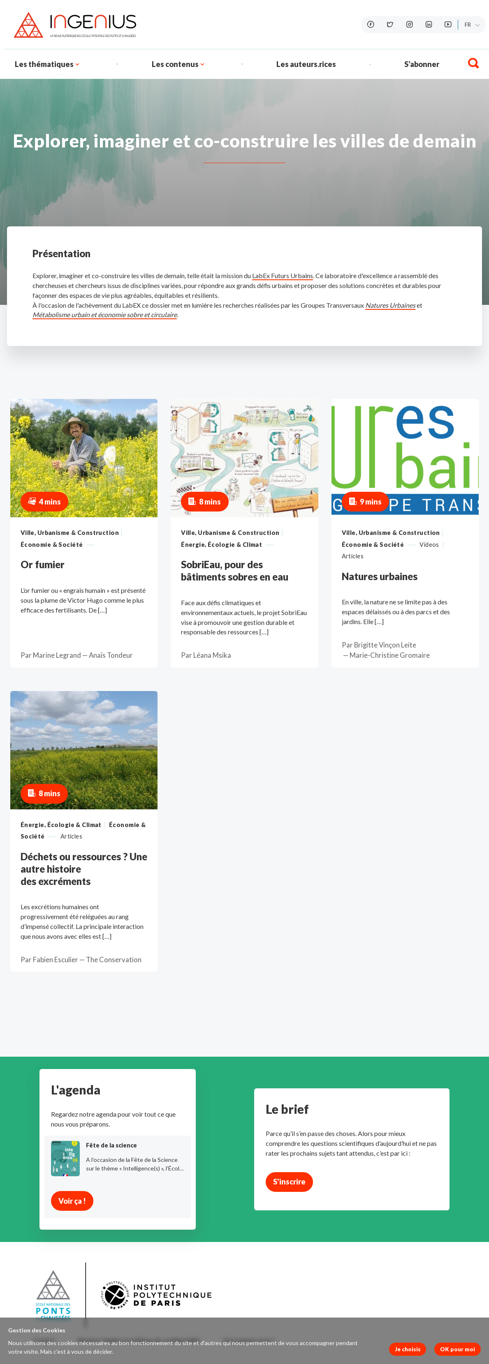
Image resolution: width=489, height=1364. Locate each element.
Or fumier (43, 564)
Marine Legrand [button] (57, 655)
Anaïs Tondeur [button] (111, 655)
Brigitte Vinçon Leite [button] (385, 645)
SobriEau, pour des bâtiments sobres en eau (234, 570)
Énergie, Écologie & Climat (221, 544)
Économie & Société (52, 544)
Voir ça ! (72, 1200)
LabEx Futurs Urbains (282, 275)
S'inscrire (289, 1181)
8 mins (204, 501)
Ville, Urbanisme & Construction (70, 532)
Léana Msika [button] (212, 655)
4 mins (44, 501)
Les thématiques (48, 64)
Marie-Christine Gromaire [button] (390, 655)
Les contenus (175, 64)
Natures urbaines (379, 576)
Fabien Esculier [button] (55, 960)
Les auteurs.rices (306, 64)
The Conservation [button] (113, 960)
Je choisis (408, 1349)
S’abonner (421, 64)
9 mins (365, 501)
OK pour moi (457, 1349)
